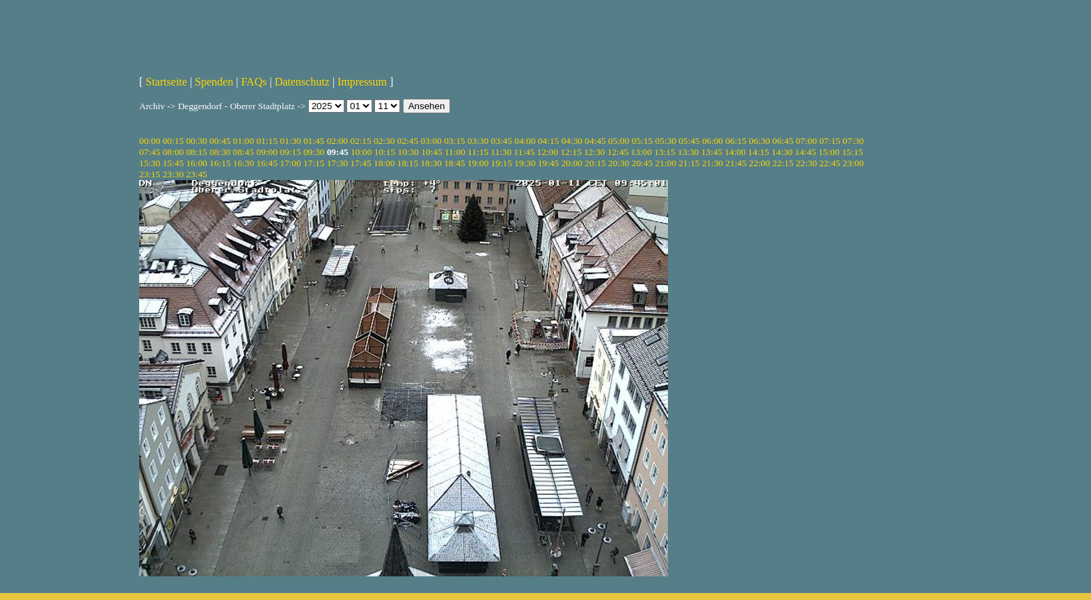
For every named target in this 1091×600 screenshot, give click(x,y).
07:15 (829, 141)
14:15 (758, 152)
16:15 (219, 163)
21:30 (712, 163)
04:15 (548, 141)
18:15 (407, 163)
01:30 (290, 141)
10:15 (384, 152)
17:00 (290, 163)
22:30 (806, 163)
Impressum (362, 82)
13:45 (711, 152)
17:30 (337, 163)
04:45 (594, 141)
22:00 (759, 163)
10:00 (361, 152)
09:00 (267, 152)
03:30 (478, 141)
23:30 (173, 174)
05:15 (642, 141)
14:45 (805, 152)
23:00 (853, 163)
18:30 (430, 163)
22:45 (829, 163)
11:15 (478, 152)
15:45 (173, 163)
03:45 (501, 141)
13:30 (688, 152)
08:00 (173, 152)
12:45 (617, 152)
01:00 (243, 141)
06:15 (736, 141)
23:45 (196, 174)
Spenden (214, 82)
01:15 (267, 141)
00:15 (173, 141)
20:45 (642, 163)
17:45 (360, 163)
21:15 (688, 163)
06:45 (782, 141)
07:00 (806, 141)
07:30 (853, 141)
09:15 (290, 152)
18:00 (384, 163)
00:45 (219, 141)
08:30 (219, 152)
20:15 (594, 163)
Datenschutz (302, 82)
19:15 (501, 163)
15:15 (852, 152)
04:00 (524, 141)
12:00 (547, 152)
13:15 (664, 152)
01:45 (313, 141)
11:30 (501, 152)
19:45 (548, 163)
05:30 (665, 141)
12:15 (570, 152)
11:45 (524, 152)
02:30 (384, 141)
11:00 (455, 152)
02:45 (407, 141)
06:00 (712, 141)
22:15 (782, 163)
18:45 (454, 163)
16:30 (243, 163)
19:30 (524, 163)
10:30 (407, 152)
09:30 (313, 152)
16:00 (196, 163)
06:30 (759, 141)
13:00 (641, 152)
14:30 (782, 152)
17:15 (313, 163)
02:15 (360, 141)
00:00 (149, 141)
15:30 (149, 163)
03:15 (454, 141)
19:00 (478, 163)
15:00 (828, 152)
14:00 (734, 152)
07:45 (149, 152)
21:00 (665, 163)
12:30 (594, 152)
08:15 (196, 152)
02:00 (337, 141)
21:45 (736, 163)
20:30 (618, 163)
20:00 (572, 163)
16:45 (267, 163)
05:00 (618, 141)
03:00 (430, 141)
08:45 (243, 152)
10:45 (431, 152)
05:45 (688, 141)
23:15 (149, 174)
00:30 (196, 141)
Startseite (166, 82)
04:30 (572, 141)
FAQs (253, 82)
